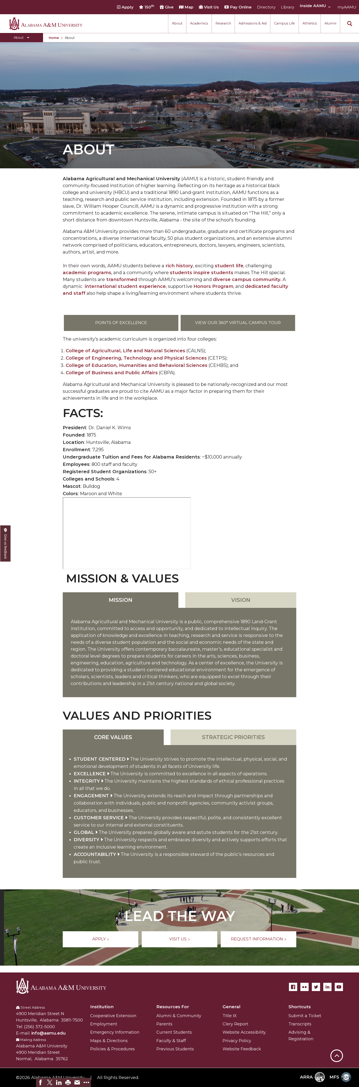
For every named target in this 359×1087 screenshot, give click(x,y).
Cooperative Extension (113, 1015)
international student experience (125, 286)
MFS (340, 1077)
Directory (266, 7)
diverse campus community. (247, 279)
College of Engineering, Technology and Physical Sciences (136, 358)
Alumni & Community (178, 1015)
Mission (120, 600)
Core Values (113, 737)
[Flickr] (304, 987)
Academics (199, 23)
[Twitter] (316, 987)
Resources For (172, 1006)
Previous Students (175, 1048)
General (231, 1006)
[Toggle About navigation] (21, 37)
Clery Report (235, 1024)
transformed (121, 279)
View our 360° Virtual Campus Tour (238, 322)
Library (287, 7)
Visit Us (209, 7)
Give (167, 7)
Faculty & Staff (171, 1040)
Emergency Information (114, 1032)
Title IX (230, 1015)
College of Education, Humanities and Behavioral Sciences (136, 365)
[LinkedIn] (327, 987)
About (177, 23)
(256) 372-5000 (39, 1026)
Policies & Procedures (112, 1048)
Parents (164, 1024)
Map (186, 7)
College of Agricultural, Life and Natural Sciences (125, 350)
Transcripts (299, 1024)
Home (54, 38)
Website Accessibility (244, 1032)
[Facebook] (293, 987)
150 (146, 6)
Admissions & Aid (253, 23)
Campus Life (284, 23)
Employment (103, 1024)
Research (223, 23)
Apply (125, 7)
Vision (240, 600)
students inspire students (201, 272)
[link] (40, 1082)
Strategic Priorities (233, 737)
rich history (178, 265)
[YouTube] (339, 987)
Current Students (174, 1032)
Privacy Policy (237, 1040)
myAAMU (346, 7)
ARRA (312, 1077)
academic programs (87, 272)
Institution (102, 1006)
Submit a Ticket (304, 1015)
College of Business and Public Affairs (112, 372)
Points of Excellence (121, 322)
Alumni (330, 23)
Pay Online (238, 7)
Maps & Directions (109, 1040)
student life (229, 265)
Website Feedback (242, 1048)
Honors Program (213, 286)
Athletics (309, 23)
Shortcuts (299, 1006)
